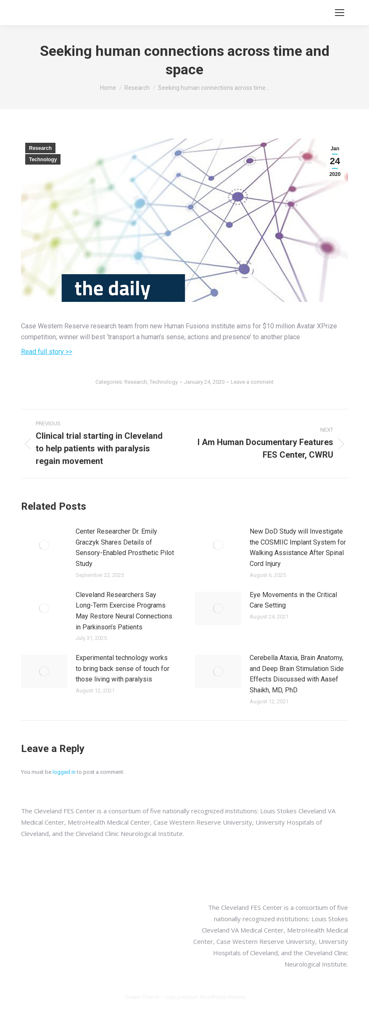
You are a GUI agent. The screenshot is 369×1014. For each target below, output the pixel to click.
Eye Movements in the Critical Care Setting (293, 600)
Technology (43, 159)
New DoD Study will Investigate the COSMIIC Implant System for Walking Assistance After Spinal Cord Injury (298, 547)
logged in (64, 772)
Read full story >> (46, 352)
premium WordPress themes (211, 997)
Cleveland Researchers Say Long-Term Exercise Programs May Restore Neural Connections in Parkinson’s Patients (124, 611)
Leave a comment (252, 382)
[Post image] (44, 545)
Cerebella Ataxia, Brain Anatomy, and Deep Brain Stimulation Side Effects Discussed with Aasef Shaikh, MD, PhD (297, 674)
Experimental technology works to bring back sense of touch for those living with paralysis (122, 668)
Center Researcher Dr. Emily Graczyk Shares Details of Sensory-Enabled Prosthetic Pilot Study (125, 547)
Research (40, 148)
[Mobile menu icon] (339, 12)
